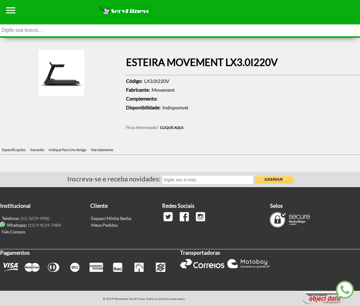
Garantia (37, 150)
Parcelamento (102, 150)
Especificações (13, 150)
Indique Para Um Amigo (67, 150)
